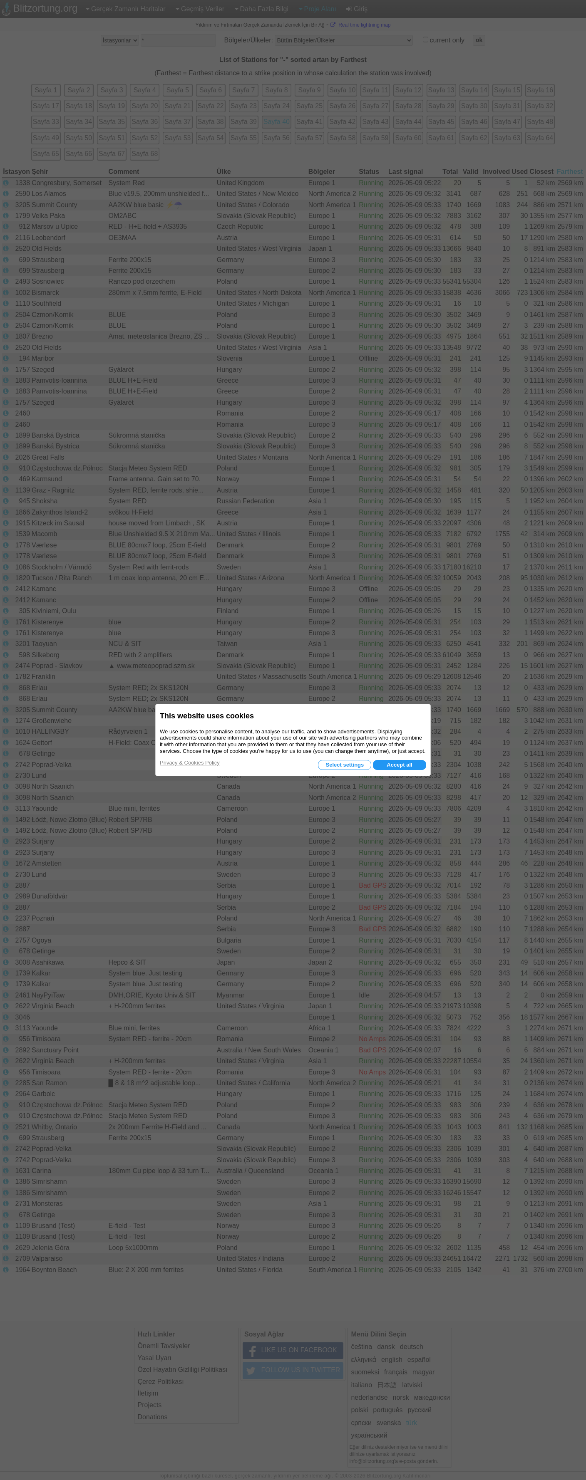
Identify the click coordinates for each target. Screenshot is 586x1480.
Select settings (344, 765)
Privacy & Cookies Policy (190, 763)
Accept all (399, 765)
